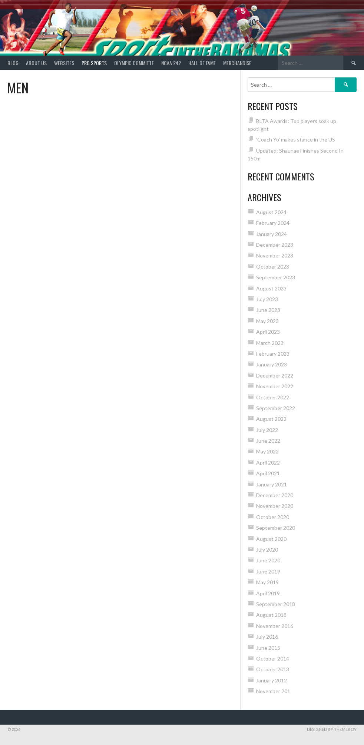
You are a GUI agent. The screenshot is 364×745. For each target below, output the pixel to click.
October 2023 (272, 266)
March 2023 (270, 343)
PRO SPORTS (94, 63)
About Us (36, 63)
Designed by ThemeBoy (332, 729)
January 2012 (271, 680)
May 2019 (267, 582)
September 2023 (275, 277)
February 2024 (272, 223)
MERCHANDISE (237, 63)
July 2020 (267, 549)
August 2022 (271, 419)
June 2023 (268, 310)
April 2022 (268, 462)
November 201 (273, 691)
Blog (13, 63)
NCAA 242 (171, 63)
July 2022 (267, 430)
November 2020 (274, 506)
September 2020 (275, 528)
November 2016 (274, 626)
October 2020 (272, 517)
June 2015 (268, 648)
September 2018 (275, 604)
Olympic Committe (134, 63)
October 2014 (272, 658)
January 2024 (271, 234)
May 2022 (267, 451)
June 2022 (268, 441)
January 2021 (271, 484)
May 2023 (267, 321)
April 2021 (268, 473)
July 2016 (267, 636)
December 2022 (274, 375)
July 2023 (267, 299)
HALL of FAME (202, 63)
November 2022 (274, 386)
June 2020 (268, 560)
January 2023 (271, 364)
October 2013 (272, 669)
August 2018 (271, 615)
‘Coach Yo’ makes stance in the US (295, 139)
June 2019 (268, 571)
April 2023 (268, 332)
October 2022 (272, 397)
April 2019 (268, 593)
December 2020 (274, 495)
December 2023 (274, 245)
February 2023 (272, 353)
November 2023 (274, 255)
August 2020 (271, 539)
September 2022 (275, 408)
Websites (64, 63)
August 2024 (271, 212)
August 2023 (271, 288)
